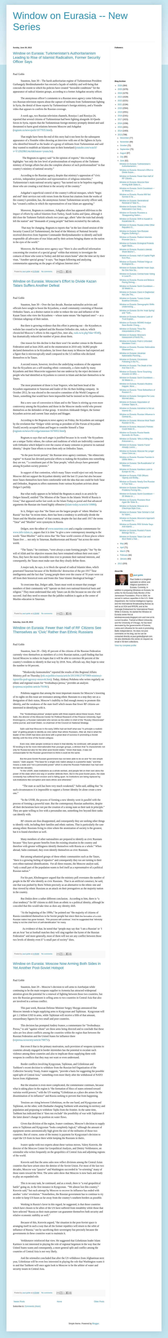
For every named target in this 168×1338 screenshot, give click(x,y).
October (123, 145)
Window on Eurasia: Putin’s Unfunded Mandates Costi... (136, 342)
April (122, 547)
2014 (120, 131)
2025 (120, 89)
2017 (120, 119)
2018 (120, 116)
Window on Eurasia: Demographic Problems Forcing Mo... (134, 489)
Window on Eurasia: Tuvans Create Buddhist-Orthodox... (135, 299)
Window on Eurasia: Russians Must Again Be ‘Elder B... (135, 501)
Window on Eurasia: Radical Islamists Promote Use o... (136, 238)
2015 (120, 127)
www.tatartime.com (58, 528)
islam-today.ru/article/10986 (80, 504)
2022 (120, 100)
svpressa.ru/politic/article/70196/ (31, 686)
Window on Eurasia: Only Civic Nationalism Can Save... (133, 208)
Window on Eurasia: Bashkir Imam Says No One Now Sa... (137, 269)
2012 (120, 563)
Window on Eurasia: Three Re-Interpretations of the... (133, 330)
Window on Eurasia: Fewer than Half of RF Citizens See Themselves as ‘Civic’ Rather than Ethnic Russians (57, 630)
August (123, 153)
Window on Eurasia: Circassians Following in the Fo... (133, 360)
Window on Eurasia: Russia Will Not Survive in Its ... (135, 195)
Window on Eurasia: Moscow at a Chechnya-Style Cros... (134, 507)
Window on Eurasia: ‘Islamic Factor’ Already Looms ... (135, 446)
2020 (120, 108)
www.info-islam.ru (22, 532)
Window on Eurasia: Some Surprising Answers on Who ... (136, 373)
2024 (120, 93)
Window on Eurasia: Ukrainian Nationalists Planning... (133, 354)
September (125, 149)
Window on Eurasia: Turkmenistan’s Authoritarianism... (135, 165)
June (122, 161)
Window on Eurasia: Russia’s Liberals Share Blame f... (136, 250)
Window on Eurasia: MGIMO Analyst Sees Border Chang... (135, 324)
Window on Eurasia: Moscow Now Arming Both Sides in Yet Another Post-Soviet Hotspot (57, 966)
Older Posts (99, 1301)
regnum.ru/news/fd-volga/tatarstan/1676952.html (39, 431)
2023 (120, 97)
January (123, 559)
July (122, 157)
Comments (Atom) (32, 1306)
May (122, 543)
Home (59, 1301)
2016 (120, 123)
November (125, 142)
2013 (120, 135)
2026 (120, 85)
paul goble (138, 575)
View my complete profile (125, 645)
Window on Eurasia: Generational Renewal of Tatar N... (134, 202)
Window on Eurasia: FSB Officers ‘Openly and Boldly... (134, 476)
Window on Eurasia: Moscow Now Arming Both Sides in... (134, 183)
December (125, 138)
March (123, 551)
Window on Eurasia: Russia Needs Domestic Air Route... (134, 434)
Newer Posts (19, 1301)
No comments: (47, 271)
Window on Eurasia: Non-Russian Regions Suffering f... (134, 232)
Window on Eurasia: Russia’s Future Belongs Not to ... (135, 531)
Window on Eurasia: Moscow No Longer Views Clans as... (137, 452)
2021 (120, 104)
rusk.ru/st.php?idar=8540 (87, 332)
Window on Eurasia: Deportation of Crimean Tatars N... (134, 403)
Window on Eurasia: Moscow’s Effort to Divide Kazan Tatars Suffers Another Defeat (54, 283)
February (124, 555)
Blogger (95, 1323)
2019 (120, 112)
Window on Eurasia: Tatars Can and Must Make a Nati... (135, 538)
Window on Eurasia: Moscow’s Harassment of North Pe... (133, 336)
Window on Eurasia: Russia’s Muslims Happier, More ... (136, 385)
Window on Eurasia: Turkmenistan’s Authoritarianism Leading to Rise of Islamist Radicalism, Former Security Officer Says (56, 57)
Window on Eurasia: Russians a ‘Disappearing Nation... (133, 214)
